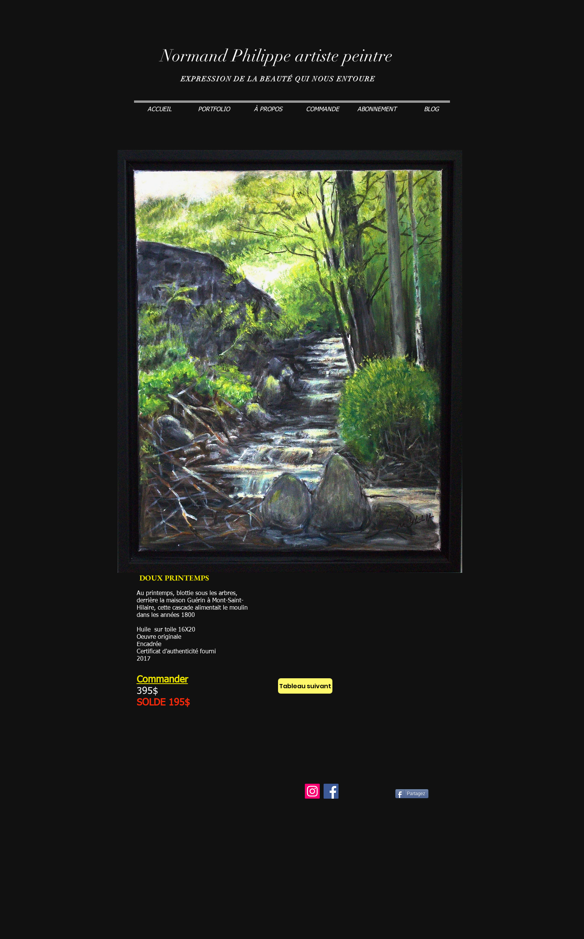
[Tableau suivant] (305, 686)
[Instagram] (312, 791)
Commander (162, 680)
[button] (213, 110)
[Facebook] (331, 791)
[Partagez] (412, 793)
